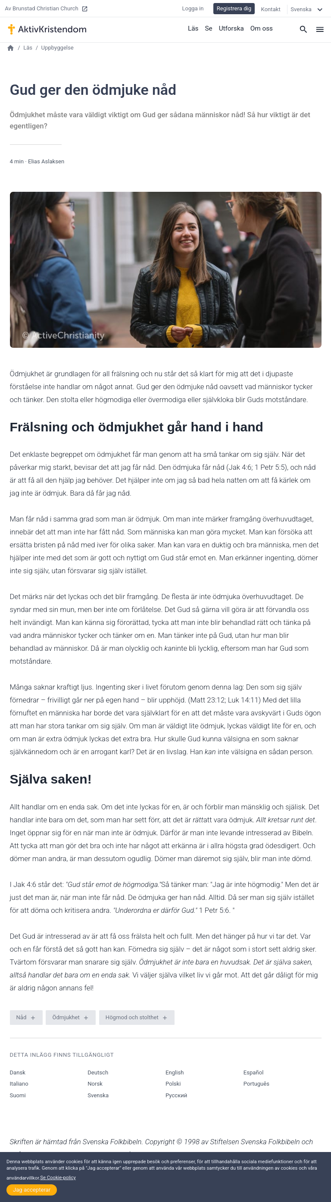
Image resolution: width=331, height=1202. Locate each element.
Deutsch (97, 1072)
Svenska (98, 1095)
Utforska (232, 28)
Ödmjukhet (65, 1017)
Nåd (21, 1017)
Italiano (19, 1083)
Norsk (95, 1083)
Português (256, 1083)
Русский (176, 1095)
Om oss (262, 28)
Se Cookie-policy (58, 1177)
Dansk (17, 1072)
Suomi (18, 1095)
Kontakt (271, 8)
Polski (173, 1083)
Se (209, 28)
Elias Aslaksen (46, 161)
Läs (194, 28)
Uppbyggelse (57, 47)
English (175, 1072)
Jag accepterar (31, 1189)
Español (254, 1072)
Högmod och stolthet (132, 1017)
